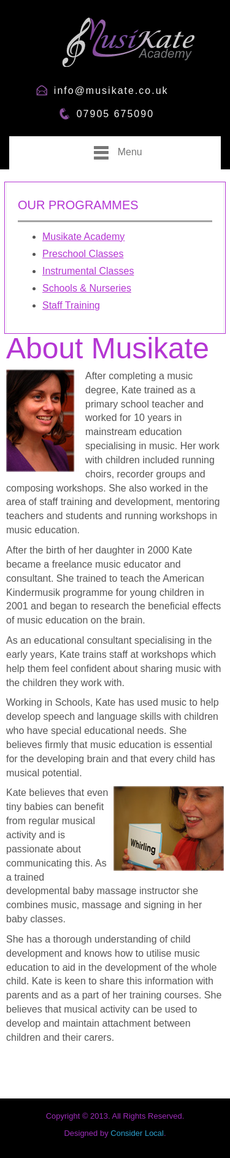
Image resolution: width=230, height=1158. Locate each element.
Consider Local (137, 1133)
